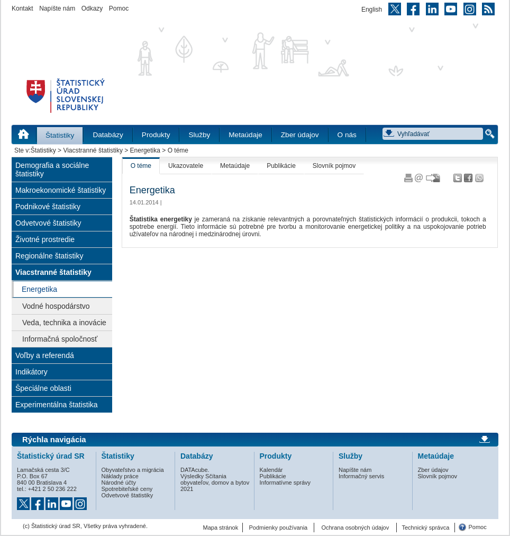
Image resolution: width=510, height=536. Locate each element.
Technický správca (425, 527)
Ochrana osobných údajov (355, 527)
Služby (199, 135)
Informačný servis (361, 476)
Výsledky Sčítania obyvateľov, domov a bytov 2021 (214, 482)
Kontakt (22, 8)
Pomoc (119, 8)
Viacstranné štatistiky (93, 150)
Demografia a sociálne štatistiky (52, 169)
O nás (347, 135)
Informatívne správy (285, 482)
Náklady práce (120, 476)
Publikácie (281, 165)
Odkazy (92, 8)
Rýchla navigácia (54, 439)
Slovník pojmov (334, 165)
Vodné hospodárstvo (56, 306)
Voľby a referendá (44, 355)
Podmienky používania (278, 527)
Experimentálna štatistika (56, 404)
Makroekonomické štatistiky (60, 190)
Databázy (108, 135)
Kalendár (271, 470)
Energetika (145, 150)
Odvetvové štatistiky (48, 223)
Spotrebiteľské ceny (127, 489)
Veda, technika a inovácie (64, 322)
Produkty (156, 135)
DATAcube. (195, 470)
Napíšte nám (57, 8)
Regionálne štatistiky (49, 256)
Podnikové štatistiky (47, 206)
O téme (141, 165)
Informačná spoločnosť (59, 339)
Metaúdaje (245, 135)
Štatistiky (59, 135)
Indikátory (31, 372)
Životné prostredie (45, 239)
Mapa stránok (221, 527)
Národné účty (119, 482)
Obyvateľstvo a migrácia (133, 470)
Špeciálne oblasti (43, 388)
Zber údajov (300, 135)
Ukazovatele (185, 165)
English (371, 9)
